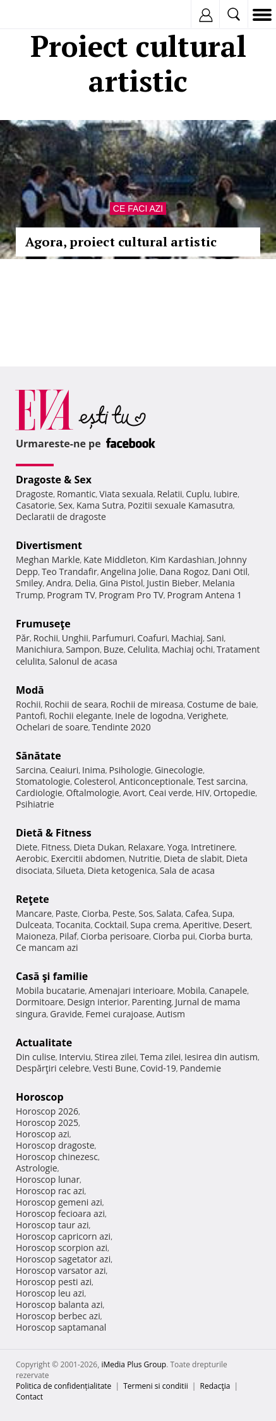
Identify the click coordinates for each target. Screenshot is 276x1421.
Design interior (97, 1002)
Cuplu (198, 494)
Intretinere (213, 847)
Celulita (143, 649)
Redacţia (215, 1386)
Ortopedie (234, 793)
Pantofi (30, 716)
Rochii (45, 638)
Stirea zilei (115, 1057)
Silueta (70, 870)
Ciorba (95, 913)
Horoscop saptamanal (61, 1327)
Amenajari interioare (130, 990)
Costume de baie (221, 704)
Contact (29, 1396)
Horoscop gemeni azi (59, 1202)
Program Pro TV (131, 595)
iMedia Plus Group (133, 1364)
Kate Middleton (115, 559)
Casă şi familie (52, 976)
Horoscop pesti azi (54, 1282)
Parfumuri (113, 638)
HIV (203, 793)
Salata (169, 913)
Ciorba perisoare (115, 936)
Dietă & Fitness (54, 833)
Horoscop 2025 (47, 1122)
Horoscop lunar (48, 1179)
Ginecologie (179, 770)
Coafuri (152, 638)
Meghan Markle (48, 559)
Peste (123, 913)
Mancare (34, 913)
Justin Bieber (172, 583)
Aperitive (201, 925)
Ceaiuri (64, 770)
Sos (145, 913)
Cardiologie (39, 793)
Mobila (191, 990)
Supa (222, 913)
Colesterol (95, 781)
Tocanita (73, 925)
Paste (67, 913)
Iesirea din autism (221, 1057)
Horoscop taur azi (52, 1225)
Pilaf (68, 936)
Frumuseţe (43, 624)
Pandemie (200, 1068)
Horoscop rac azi (50, 1191)
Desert (236, 925)
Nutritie (144, 858)
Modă (30, 690)
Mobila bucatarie (50, 990)
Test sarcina (221, 781)
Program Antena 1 (205, 595)
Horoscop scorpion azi (61, 1248)
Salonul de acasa (83, 661)
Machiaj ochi (187, 649)
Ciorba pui (174, 936)
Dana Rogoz (183, 571)
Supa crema (154, 925)
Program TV (71, 595)
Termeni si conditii (155, 1386)
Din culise (36, 1057)
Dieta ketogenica (121, 870)
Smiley (29, 583)
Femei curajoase (119, 1014)
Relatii (170, 494)
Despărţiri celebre (52, 1068)
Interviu (75, 1057)
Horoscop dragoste (55, 1145)
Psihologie (130, 770)
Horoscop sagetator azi (63, 1259)
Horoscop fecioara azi (60, 1213)
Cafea (196, 913)
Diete (26, 847)
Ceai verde (170, 793)
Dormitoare (40, 1002)
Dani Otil (230, 571)
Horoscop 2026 (47, 1111)
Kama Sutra (100, 505)
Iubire (225, 494)
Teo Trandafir (69, 571)
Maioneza (36, 936)
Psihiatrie (35, 804)
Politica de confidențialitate (63, 1386)
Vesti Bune (114, 1068)
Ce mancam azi (47, 947)
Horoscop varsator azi (60, 1270)
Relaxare (146, 847)
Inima (93, 770)
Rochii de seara (75, 704)
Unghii (75, 638)
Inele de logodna (149, 716)
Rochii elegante (80, 716)
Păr (23, 638)
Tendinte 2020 (121, 727)
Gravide (66, 1014)
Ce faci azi (138, 208)
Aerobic (31, 858)
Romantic (76, 494)
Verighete (206, 716)
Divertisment (49, 545)
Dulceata (34, 925)
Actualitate (44, 1042)
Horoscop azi (42, 1134)
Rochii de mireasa (147, 704)
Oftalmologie (92, 793)
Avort (134, 793)
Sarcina (31, 770)
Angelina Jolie (127, 571)
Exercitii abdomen (87, 858)
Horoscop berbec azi (58, 1316)
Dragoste (34, 494)
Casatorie (35, 505)
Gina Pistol (121, 583)
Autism (170, 1014)
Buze (114, 649)
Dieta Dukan (98, 847)
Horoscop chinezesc (57, 1157)
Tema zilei (160, 1057)
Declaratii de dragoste (61, 517)
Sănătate (38, 756)
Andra (58, 583)
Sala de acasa (187, 870)
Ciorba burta (225, 936)
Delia (85, 583)
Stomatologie (43, 781)
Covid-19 (158, 1068)
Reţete (32, 899)
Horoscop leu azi (50, 1293)
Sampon (83, 649)
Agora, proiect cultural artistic (121, 241)
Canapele (227, 990)
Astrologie (36, 1168)
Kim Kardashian (182, 559)
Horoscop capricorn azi (63, 1236)
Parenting (151, 1002)
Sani (215, 638)
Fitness (55, 847)
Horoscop (40, 1097)
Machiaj (187, 638)
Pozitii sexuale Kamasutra (180, 505)
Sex (65, 505)
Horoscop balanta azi (59, 1304)
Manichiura (39, 649)
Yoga (177, 847)
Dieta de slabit (193, 858)
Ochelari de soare (52, 727)
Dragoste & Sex (54, 480)
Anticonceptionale (156, 781)
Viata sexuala (126, 494)
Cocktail (110, 925)
